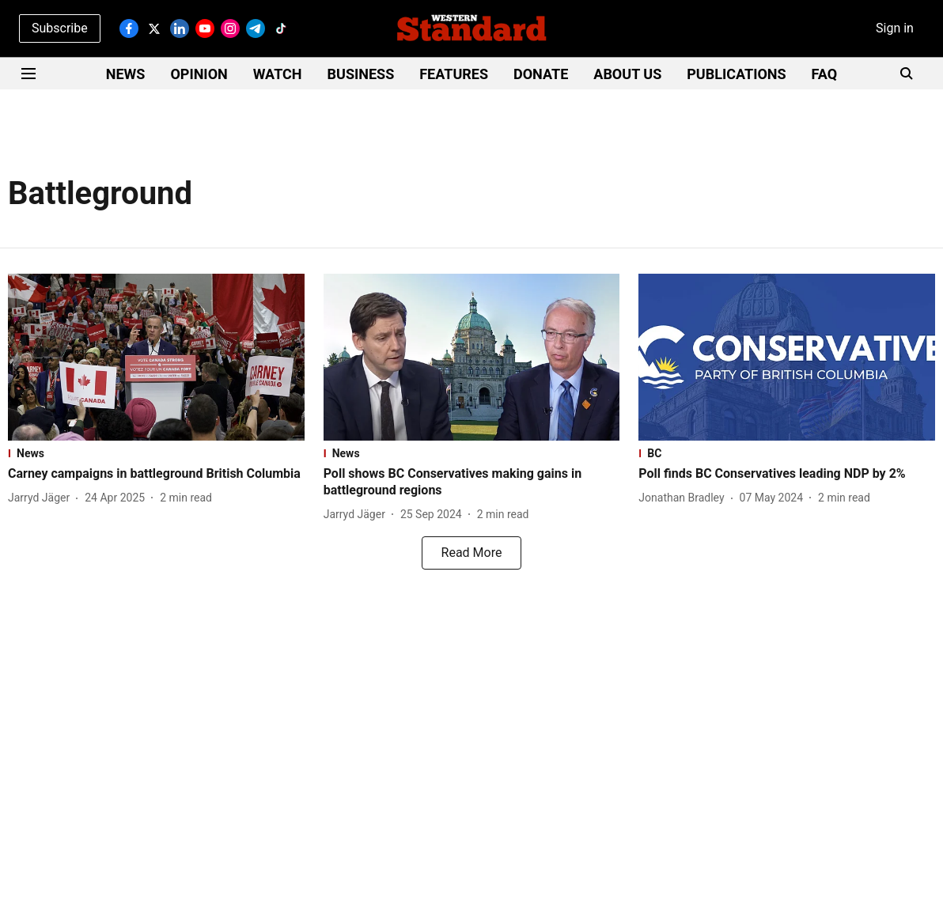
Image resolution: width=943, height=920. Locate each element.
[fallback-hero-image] (156, 357)
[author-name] (42, 498)
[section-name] (156, 453)
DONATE (540, 74)
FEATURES (453, 74)
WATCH (277, 74)
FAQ (825, 74)
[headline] (156, 474)
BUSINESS (361, 74)
